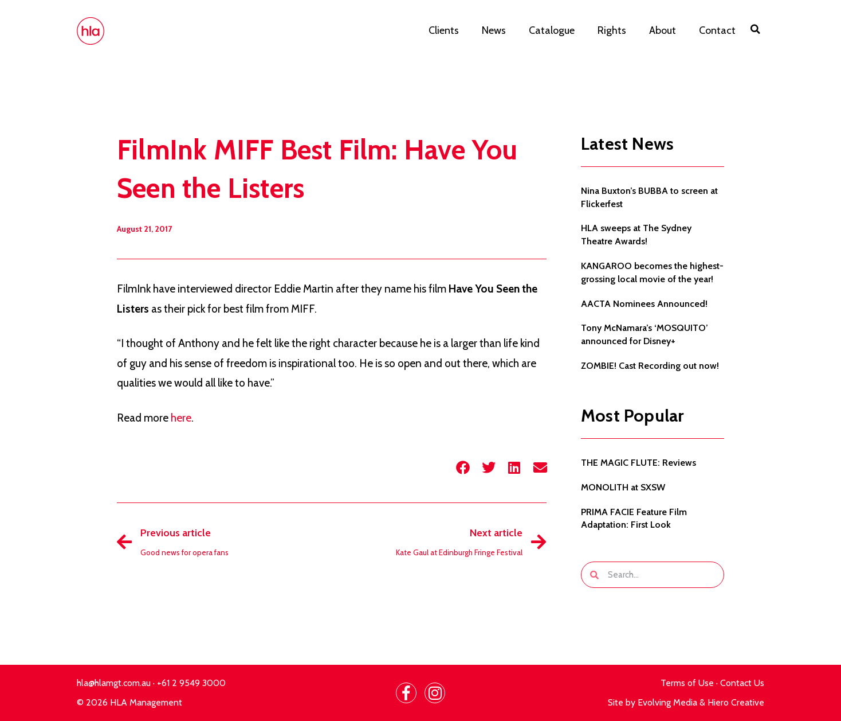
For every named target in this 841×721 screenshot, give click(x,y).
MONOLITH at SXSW (623, 487)
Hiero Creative (736, 702)
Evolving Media (667, 702)
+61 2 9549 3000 (191, 682)
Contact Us (742, 682)
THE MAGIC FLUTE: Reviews (638, 462)
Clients (444, 30)
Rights (612, 30)
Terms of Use (687, 682)
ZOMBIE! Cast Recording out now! (650, 365)
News (494, 30)
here (181, 417)
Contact (717, 30)
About (662, 30)
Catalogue (552, 30)
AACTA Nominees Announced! (644, 303)
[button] (755, 29)
